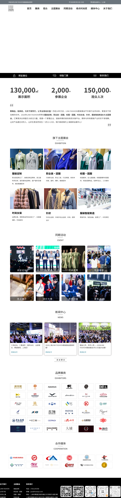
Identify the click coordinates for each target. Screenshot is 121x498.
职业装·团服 (18, 492)
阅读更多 (61, 360)
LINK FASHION (4, 489)
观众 (45, 8)
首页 (29, 8)
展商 (37, 8)
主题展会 (55, 8)
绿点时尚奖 (81, 8)
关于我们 (107, 8)
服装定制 (16, 489)
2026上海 (3, 494)
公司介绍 (3, 492)
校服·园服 (17, 494)
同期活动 (68, 8)
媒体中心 (95, 8)
